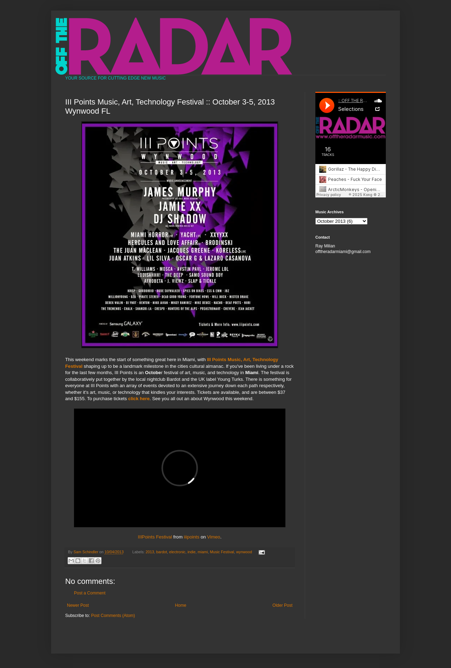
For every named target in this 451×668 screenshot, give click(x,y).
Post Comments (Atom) (113, 615)
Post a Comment (89, 593)
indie (191, 552)
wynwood (244, 552)
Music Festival (222, 552)
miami (203, 552)
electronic (177, 552)
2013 (150, 552)
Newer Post (78, 605)
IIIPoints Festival (155, 537)
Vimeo (213, 537)
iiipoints (191, 537)
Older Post (282, 605)
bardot (161, 552)
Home (180, 605)
